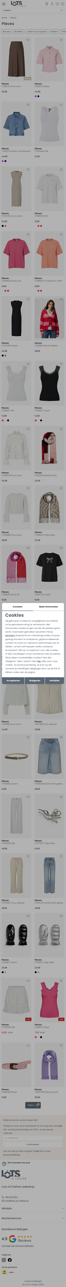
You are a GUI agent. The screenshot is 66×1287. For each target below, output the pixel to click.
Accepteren (13, 680)
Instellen (55, 680)
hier (39, 661)
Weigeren (34, 680)
